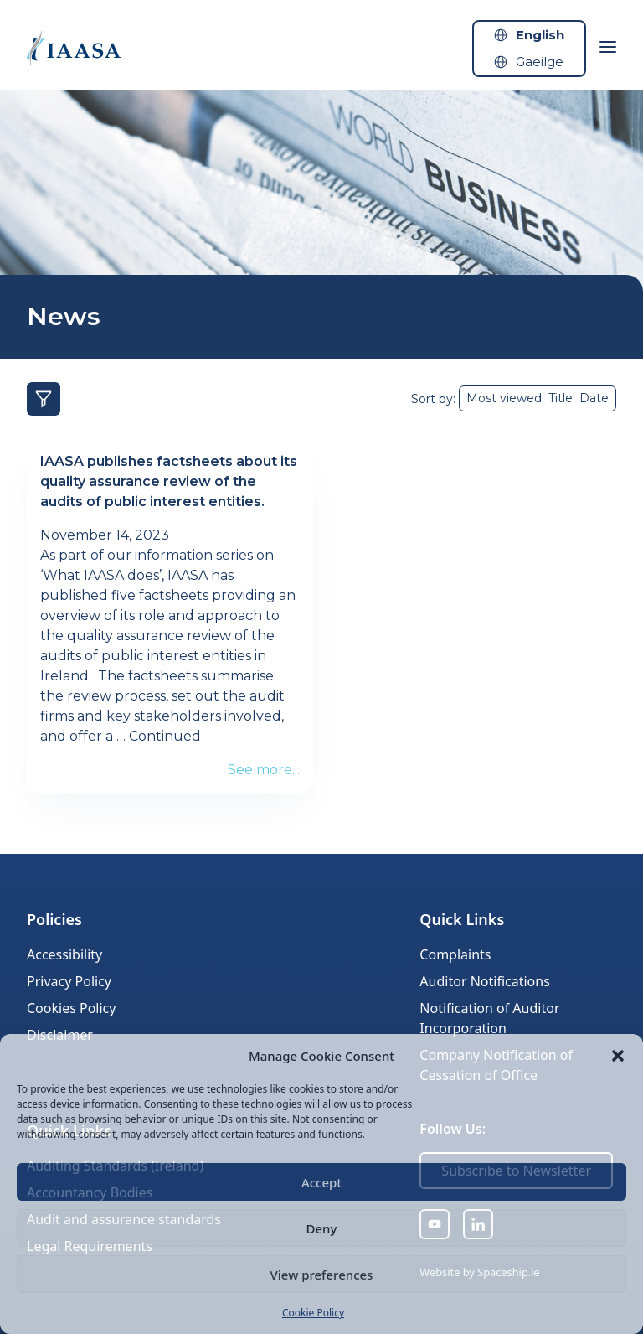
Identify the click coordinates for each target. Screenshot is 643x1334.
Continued (165, 736)
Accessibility (64, 954)
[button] (618, 1055)
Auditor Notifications (484, 981)
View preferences (321, 1274)
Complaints (455, 954)
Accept (321, 1182)
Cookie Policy (313, 1313)
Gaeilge (539, 62)
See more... (264, 770)
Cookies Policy (71, 1008)
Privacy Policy (69, 981)
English (540, 35)
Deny (321, 1228)
